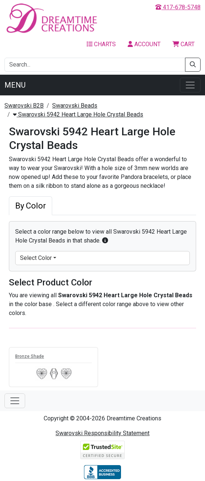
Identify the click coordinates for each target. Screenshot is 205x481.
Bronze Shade (29, 357)
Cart (183, 44)
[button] (105, 240)
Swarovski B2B (24, 105)
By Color (30, 205)
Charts (101, 44)
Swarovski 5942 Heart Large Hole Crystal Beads (78, 114)
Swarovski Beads (74, 105)
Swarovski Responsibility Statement (102, 433)
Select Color (36, 257)
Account (144, 44)
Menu (15, 85)
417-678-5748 (178, 7)
